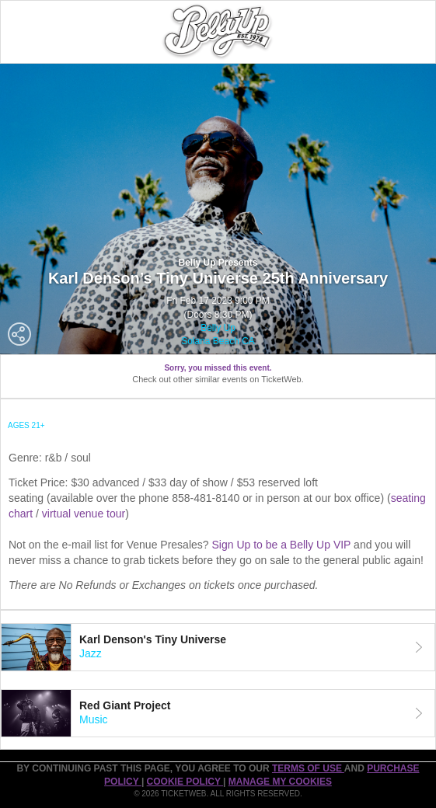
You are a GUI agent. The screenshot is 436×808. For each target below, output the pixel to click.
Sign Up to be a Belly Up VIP (281, 544)
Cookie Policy (185, 781)
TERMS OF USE (308, 768)
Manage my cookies (280, 781)
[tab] (218, 647)
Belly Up (218, 327)
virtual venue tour (83, 513)
